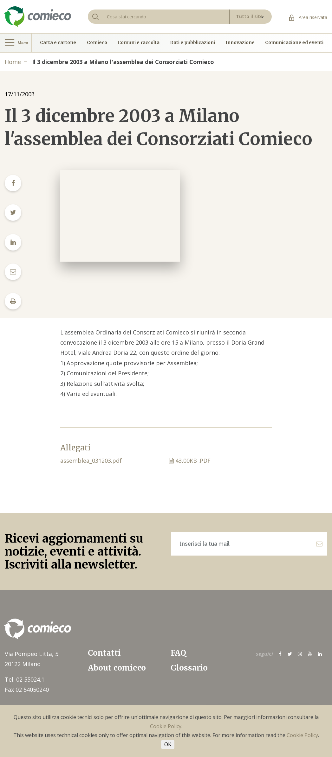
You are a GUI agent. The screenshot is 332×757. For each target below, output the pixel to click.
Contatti (104, 653)
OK (167, 744)
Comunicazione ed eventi (294, 43)
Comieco (97, 43)
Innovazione (240, 43)
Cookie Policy (165, 726)
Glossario (189, 668)
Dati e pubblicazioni (192, 43)
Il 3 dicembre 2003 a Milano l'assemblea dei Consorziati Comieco (123, 62)
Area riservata (308, 17)
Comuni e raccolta (138, 43)
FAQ (178, 653)
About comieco (117, 668)
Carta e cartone (58, 43)
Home (13, 62)
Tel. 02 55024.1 (24, 679)
